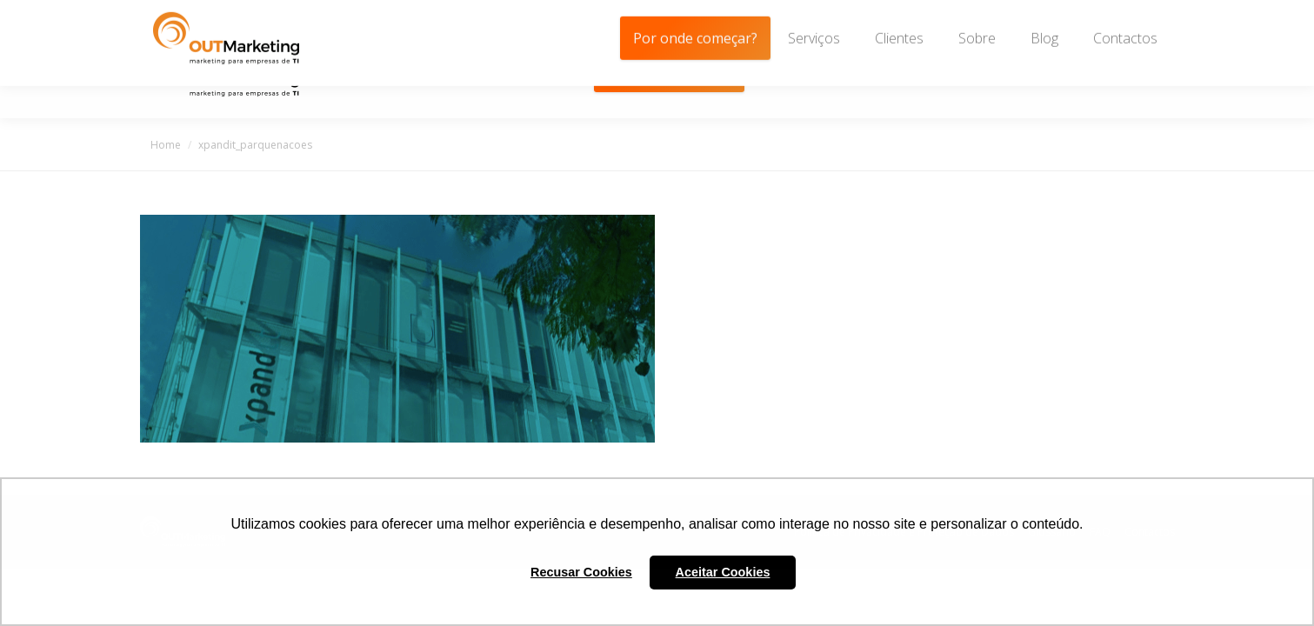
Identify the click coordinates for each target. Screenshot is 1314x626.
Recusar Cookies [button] (581, 572)
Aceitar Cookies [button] (723, 572)
